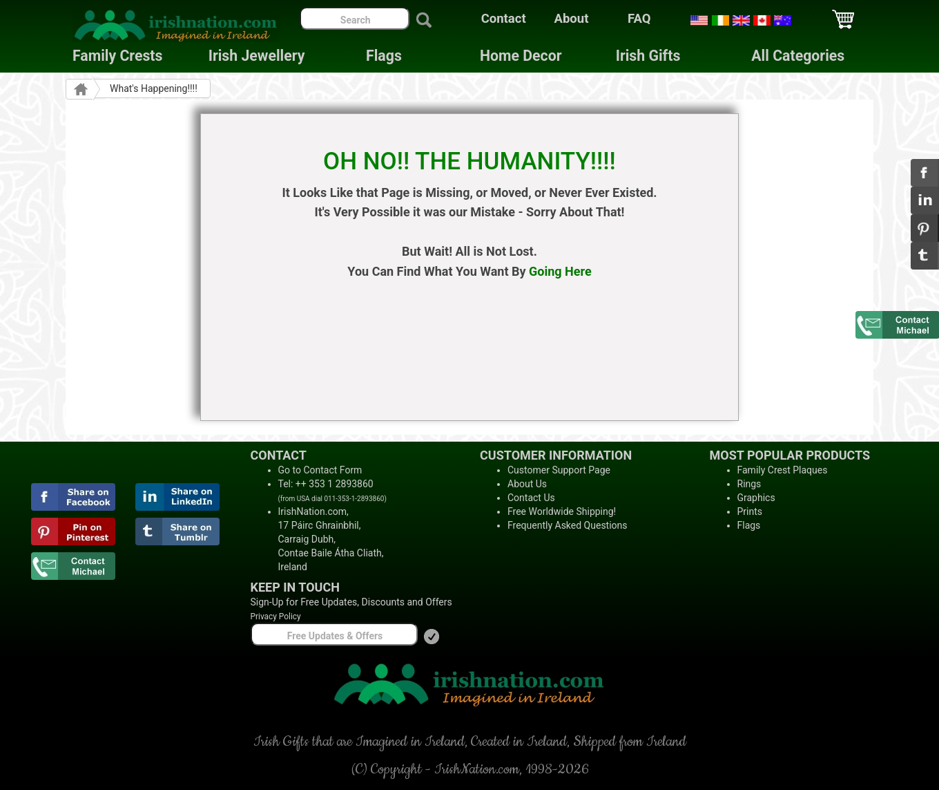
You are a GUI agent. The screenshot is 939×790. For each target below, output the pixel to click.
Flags (373, 55)
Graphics (756, 497)
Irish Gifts (648, 55)
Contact (503, 18)
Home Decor (520, 55)
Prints (750, 511)
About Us (527, 483)
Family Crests (117, 55)
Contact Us (531, 497)
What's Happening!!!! (153, 88)
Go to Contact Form (320, 470)
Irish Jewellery (257, 55)
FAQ (639, 18)
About (571, 18)
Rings (749, 483)
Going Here (560, 271)
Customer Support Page (558, 470)
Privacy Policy (276, 616)
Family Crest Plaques (782, 470)
